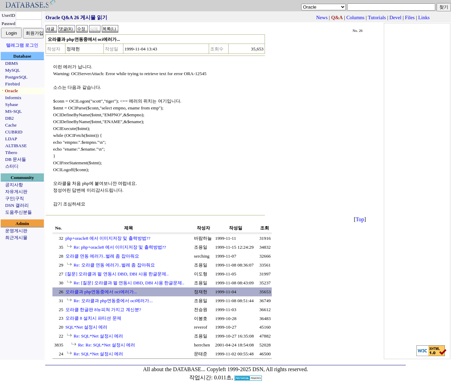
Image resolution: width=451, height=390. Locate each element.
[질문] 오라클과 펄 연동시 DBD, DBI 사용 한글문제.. (117, 273)
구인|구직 (14, 198)
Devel (395, 17)
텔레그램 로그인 (22, 45)
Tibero (11, 152)
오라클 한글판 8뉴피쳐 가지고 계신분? (103, 309)
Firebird (12, 83)
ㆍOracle (9, 90)
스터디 (12, 166)
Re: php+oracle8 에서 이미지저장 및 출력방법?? (120, 247)
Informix (13, 97)
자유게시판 (16, 191)
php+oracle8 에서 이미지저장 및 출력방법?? (107, 238)
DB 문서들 (15, 159)
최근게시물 (16, 237)
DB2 (9, 118)
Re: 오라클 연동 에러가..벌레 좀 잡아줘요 (114, 265)
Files (410, 17)
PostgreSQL (16, 77)
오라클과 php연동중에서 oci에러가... (101, 291)
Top (360, 219)
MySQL (12, 70)
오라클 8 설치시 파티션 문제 (93, 318)
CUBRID (13, 131)
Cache (10, 125)
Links (423, 17)
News (322, 17)
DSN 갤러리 (17, 205)
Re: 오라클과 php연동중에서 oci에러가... (113, 300)
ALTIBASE (16, 145)
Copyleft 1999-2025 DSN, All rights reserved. (257, 369)
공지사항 (14, 184)
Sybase (11, 104)
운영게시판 (16, 230)
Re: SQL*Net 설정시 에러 (98, 336)
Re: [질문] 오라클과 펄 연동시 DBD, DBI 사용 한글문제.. (129, 282)
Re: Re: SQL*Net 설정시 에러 (106, 344)
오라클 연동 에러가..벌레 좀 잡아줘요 (102, 256)
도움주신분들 (18, 212)
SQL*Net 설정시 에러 (86, 327)
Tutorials (377, 17)
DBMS (11, 63)
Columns (355, 17)
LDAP (11, 138)
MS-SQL (13, 111)
